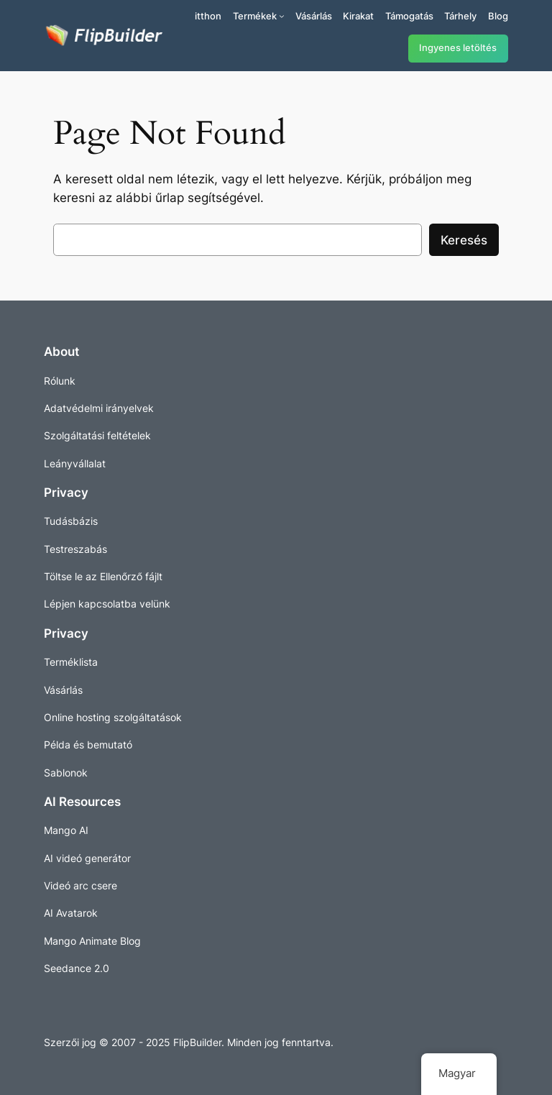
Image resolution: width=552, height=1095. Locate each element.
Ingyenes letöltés (458, 47)
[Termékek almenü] (282, 16)
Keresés (464, 240)
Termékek (255, 16)
